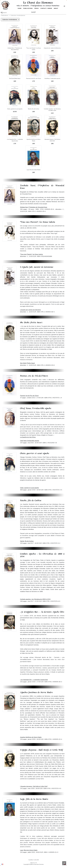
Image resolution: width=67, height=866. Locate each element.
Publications (28, 8)
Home (19, 8)
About (56, 8)
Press (36, 8)
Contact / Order (46, 8)
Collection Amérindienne (17, 15)
